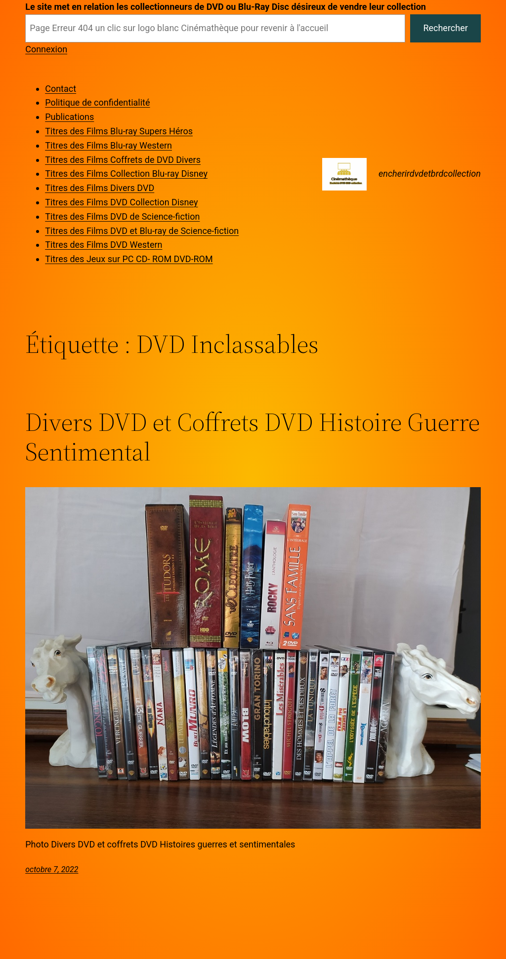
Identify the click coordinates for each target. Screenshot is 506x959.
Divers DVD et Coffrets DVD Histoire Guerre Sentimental (252, 436)
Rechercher (445, 28)
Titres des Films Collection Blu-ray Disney (126, 173)
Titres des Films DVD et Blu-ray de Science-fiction (142, 231)
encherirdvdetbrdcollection (430, 173)
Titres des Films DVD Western (103, 244)
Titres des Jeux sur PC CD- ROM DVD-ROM (128, 259)
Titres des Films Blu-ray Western (108, 145)
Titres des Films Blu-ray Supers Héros (119, 131)
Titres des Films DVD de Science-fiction (122, 216)
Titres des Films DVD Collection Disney (121, 202)
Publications (69, 117)
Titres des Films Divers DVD (99, 188)
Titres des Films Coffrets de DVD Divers (123, 159)
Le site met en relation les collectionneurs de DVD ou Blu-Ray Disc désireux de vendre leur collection (225, 6)
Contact (60, 88)
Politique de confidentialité (97, 102)
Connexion (46, 49)
